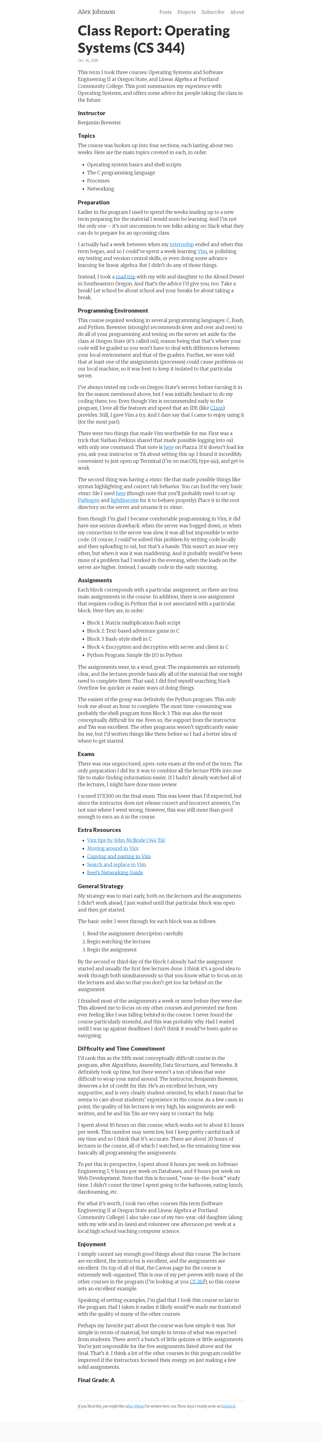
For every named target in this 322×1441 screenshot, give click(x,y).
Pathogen (89, 500)
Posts (165, 12)
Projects (187, 12)
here (169, 447)
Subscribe (213, 12)
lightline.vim (125, 500)
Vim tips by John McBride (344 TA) (126, 840)
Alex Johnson (96, 11)
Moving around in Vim (112, 848)
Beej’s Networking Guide (115, 873)
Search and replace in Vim (116, 864)
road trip (125, 277)
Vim (202, 251)
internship (182, 244)
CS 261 (197, 1282)
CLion (216, 408)
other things (134, 1406)
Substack (228, 1406)
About (237, 12)
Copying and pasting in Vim (119, 856)
